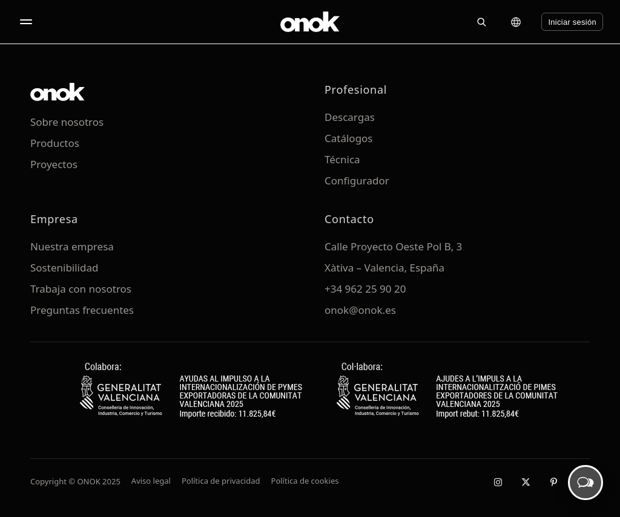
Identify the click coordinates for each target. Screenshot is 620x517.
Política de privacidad (221, 480)
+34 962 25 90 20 (365, 289)
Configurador (357, 180)
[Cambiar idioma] (516, 22)
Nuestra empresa (72, 246)
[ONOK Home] (310, 21)
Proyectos (54, 164)
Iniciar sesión (572, 22)
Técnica (342, 159)
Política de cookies (305, 480)
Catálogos (349, 138)
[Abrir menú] (26, 22)
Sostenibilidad (64, 268)
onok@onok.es (360, 310)
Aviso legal (151, 480)
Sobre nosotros (67, 122)
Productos (54, 143)
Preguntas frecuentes (82, 310)
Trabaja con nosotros (80, 289)
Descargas (350, 117)
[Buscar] (481, 22)
